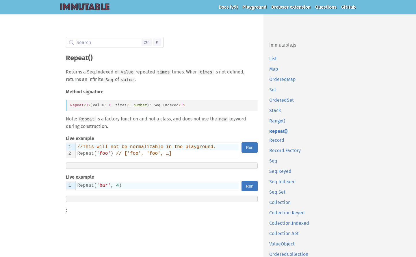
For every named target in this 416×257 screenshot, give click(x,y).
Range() (277, 121)
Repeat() (278, 131)
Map (273, 69)
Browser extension (291, 7)
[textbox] (157, 150)
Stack (275, 110)
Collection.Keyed (287, 213)
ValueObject (282, 244)
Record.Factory (285, 150)
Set (272, 89)
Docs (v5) (228, 7)
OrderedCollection (288, 254)
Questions (326, 7)
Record (276, 140)
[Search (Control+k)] (115, 42)
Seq (273, 161)
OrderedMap (282, 79)
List (273, 58)
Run (249, 147)
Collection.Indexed (289, 223)
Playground (254, 7)
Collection (280, 202)
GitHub (348, 7)
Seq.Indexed (282, 181)
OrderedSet (281, 100)
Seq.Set (277, 192)
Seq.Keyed (280, 171)
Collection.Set (284, 233)
